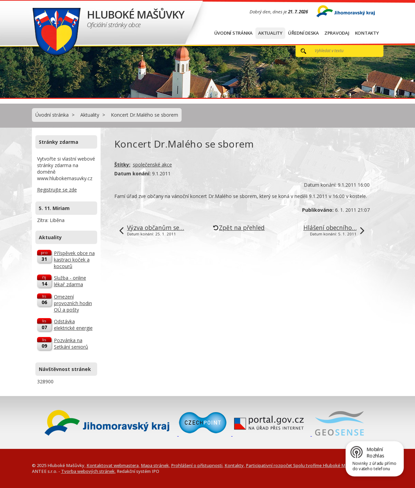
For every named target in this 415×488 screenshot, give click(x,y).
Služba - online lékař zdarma (70, 281)
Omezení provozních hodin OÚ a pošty (73, 303)
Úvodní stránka (233, 33)
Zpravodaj (336, 33)
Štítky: (122, 164)
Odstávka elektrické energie (73, 324)
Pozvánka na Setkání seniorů (71, 343)
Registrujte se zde (57, 189)
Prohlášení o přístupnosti (196, 465)
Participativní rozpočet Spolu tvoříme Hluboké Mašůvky (303, 465)
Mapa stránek (155, 465)
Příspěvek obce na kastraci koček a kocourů (74, 259)
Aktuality (270, 33)
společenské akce (152, 164)
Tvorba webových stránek (88, 471)
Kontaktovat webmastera (113, 465)
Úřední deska (303, 33)
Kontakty (367, 33)
